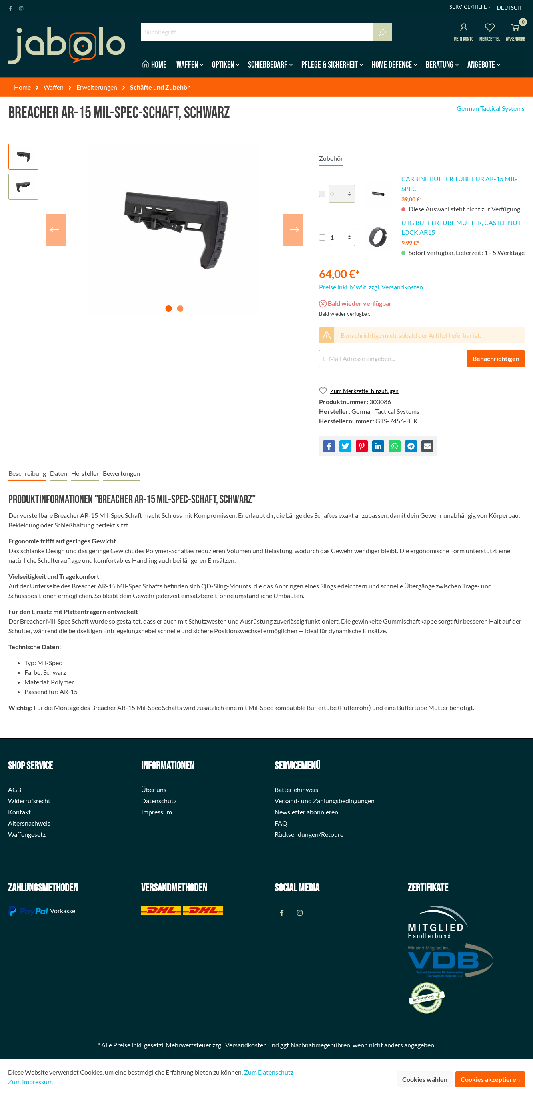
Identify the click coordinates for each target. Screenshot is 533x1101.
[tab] (27, 473)
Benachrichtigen (496, 358)
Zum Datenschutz (268, 1072)
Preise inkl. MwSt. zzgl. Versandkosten (371, 287)
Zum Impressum (30, 1081)
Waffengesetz (27, 834)
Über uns (153, 789)
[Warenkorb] (515, 28)
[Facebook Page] (10, 7)
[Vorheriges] (54, 230)
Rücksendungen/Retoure (309, 834)
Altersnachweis (29, 823)
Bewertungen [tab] (121, 473)
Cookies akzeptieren (490, 1079)
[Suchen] (382, 32)
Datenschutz (158, 800)
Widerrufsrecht (29, 800)
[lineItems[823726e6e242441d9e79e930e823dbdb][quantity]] (342, 194)
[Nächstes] (295, 230)
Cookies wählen (424, 1079)
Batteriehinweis (296, 789)
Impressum (156, 812)
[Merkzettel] (489, 28)
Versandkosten (246, 1045)
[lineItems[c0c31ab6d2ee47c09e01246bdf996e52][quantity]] (342, 237)
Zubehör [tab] (331, 158)
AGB (14, 789)
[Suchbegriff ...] (257, 32)
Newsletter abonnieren (306, 812)
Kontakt (19, 812)
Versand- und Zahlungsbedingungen (325, 800)
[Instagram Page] (21, 7)
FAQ (281, 823)
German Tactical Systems (491, 108)
